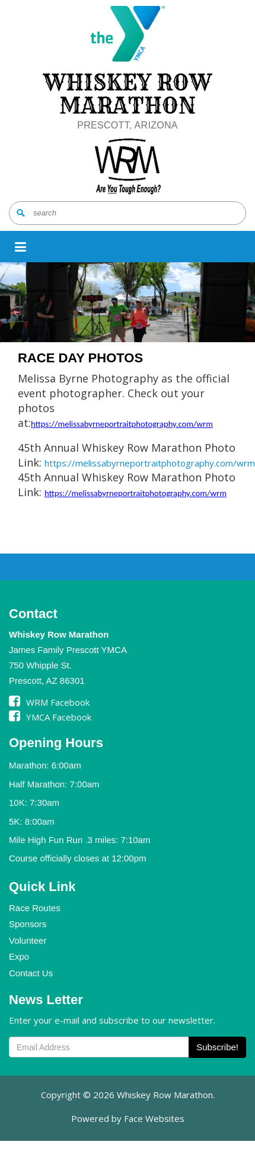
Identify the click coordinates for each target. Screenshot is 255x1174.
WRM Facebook (49, 702)
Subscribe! (217, 1047)
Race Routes (34, 908)
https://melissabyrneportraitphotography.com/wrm (122, 424)
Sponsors (27, 924)
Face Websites (154, 1118)
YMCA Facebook (50, 717)
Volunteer (27, 940)
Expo (19, 956)
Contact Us (31, 973)
